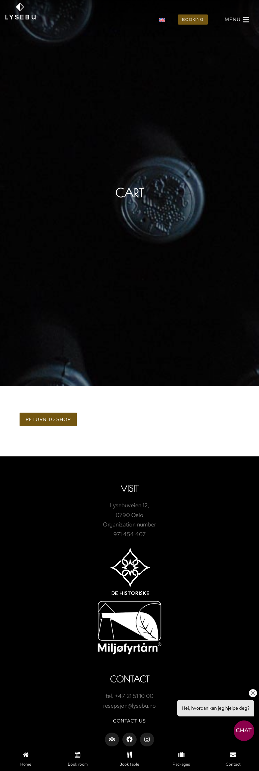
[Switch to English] (162, 20)
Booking (193, 19)
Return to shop (48, 419)
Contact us (129, 721)
